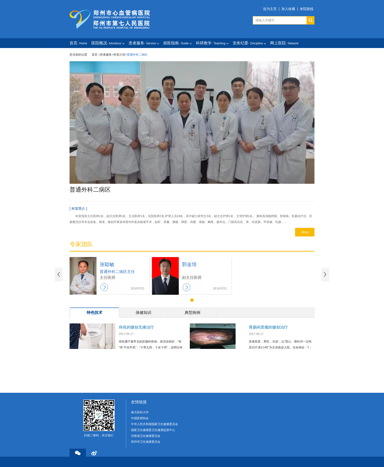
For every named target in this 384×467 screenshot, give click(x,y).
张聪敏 (107, 264)
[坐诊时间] (137, 288)
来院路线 (306, 9)
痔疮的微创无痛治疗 (136, 327)
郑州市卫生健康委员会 (145, 441)
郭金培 (189, 264)
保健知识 (143, 312)
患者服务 (106, 54)
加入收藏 (288, 9)
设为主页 (270, 9)
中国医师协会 (140, 418)
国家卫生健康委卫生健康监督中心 (153, 430)
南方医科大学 (140, 412)
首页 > (96, 54)
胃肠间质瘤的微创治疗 (268, 327)
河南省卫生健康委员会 (145, 436)
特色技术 (94, 312)
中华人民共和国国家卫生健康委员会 (154, 424)
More (305, 232)
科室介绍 (119, 54)
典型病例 (192, 312)
